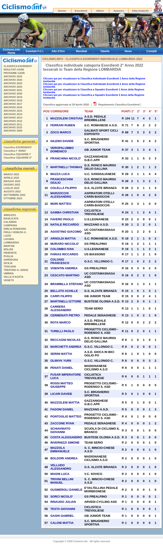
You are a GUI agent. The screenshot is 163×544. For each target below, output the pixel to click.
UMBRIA (9, 273)
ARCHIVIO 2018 (13, 100)
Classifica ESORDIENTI (18, 147)
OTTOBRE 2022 (13, 198)
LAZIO (7, 235)
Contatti (151, 51)
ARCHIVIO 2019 (13, 97)
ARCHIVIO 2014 (13, 114)
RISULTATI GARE (14, 69)
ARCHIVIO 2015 (13, 110)
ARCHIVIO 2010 (12, 127)
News (128, 51)
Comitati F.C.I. (35, 51)
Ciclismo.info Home (11, 51)
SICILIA (8, 263)
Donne (62, 10)
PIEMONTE (10, 252)
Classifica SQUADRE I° (17, 154)
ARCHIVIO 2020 (13, 93)
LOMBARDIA (11, 242)
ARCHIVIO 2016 (13, 107)
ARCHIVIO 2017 (13, 103)
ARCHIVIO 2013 (13, 117)
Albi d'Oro (58, 51)
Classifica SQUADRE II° (18, 157)
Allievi (100, 10)
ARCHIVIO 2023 (13, 83)
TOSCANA (10, 266)
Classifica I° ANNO (15, 150)
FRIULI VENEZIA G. (15, 232)
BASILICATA (11, 218)
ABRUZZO (10, 215)
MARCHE (9, 246)
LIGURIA (9, 239)
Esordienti (81, 10)
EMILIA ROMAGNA (15, 228)
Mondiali (81, 51)
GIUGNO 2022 (12, 184)
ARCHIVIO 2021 (13, 90)
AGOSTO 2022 (12, 191)
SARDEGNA (11, 259)
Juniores (118, 10)
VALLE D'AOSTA (14, 276)
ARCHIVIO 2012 (13, 121)
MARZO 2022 (11, 174)
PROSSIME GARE (14, 73)
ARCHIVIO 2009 (13, 130)
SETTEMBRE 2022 (14, 195)
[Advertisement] (19, 353)
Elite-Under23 (140, 10)
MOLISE (8, 249)
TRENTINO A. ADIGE (16, 270)
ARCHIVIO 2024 (13, 79)
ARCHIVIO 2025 (13, 76)
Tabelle (104, 51)
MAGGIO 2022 (12, 181)
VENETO (9, 280)
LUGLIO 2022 (11, 188)
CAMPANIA (10, 225)
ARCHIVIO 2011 (13, 124)
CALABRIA (10, 222)
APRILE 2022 (11, 177)
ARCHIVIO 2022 (13, 86)
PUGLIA (8, 256)
